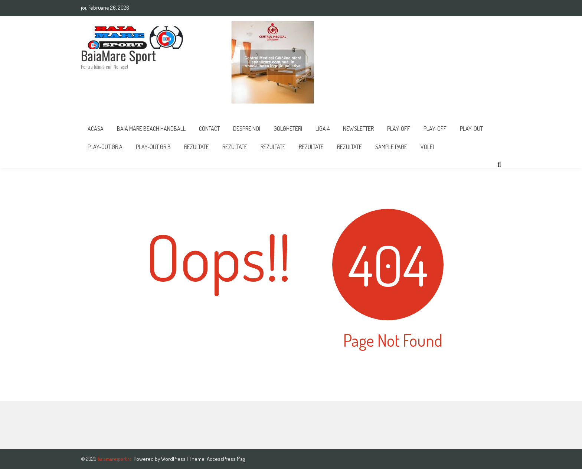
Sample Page (391, 147)
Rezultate (196, 147)
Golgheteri (288, 128)
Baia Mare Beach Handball (151, 128)
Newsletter (358, 128)
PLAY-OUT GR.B (153, 147)
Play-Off (435, 128)
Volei (427, 147)
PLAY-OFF (398, 128)
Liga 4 (322, 128)
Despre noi (246, 128)
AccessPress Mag (226, 458)
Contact (209, 128)
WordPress (174, 458)
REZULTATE (234, 147)
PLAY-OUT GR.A (105, 147)
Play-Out (471, 128)
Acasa (96, 128)
